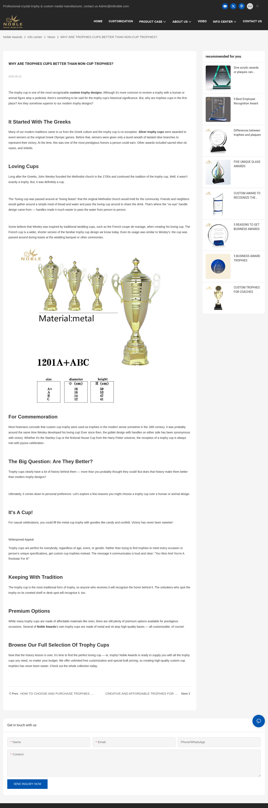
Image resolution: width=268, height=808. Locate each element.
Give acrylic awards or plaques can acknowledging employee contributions (246, 70)
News (51, 37)
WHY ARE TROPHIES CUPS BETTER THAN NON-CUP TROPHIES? (108, 37)
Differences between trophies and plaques (247, 132)
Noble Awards (12, 37)
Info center (34, 37)
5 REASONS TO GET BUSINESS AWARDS (246, 227)
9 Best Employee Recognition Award (246, 101)
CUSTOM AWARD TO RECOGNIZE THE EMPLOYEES (247, 196)
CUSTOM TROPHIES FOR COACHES (247, 289)
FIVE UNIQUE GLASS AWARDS (247, 164)
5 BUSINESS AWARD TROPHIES (247, 258)
